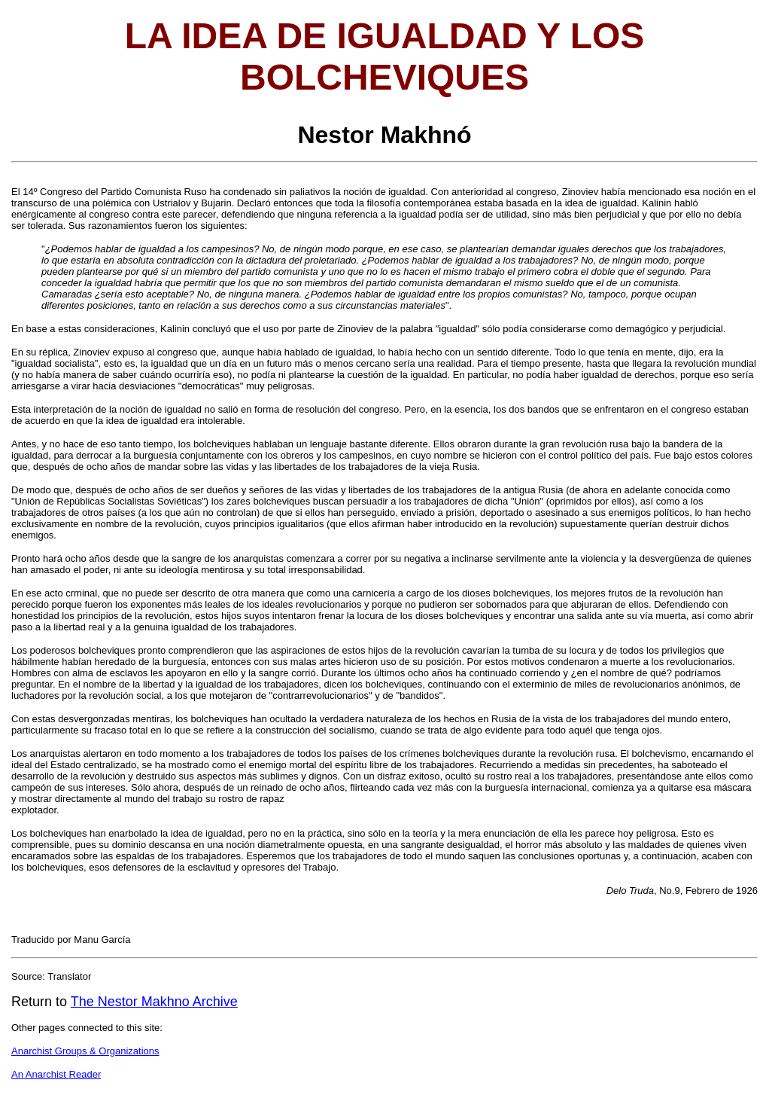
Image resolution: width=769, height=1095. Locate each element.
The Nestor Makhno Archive (154, 1001)
